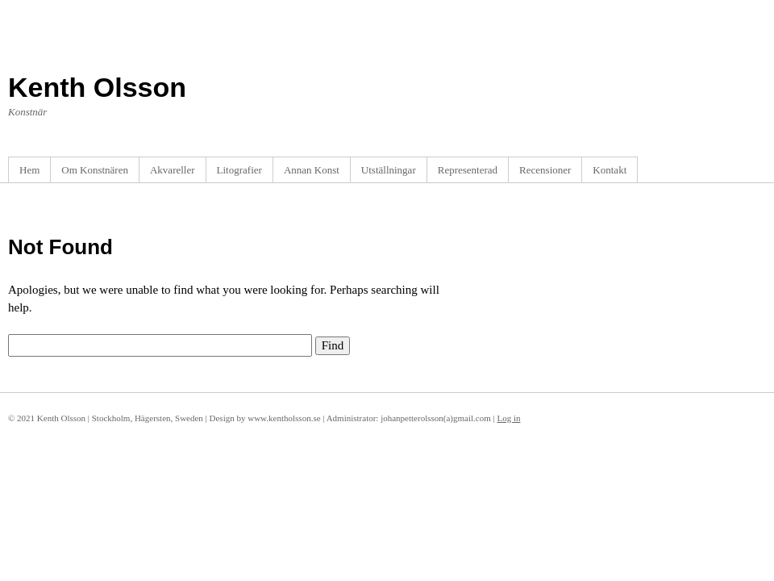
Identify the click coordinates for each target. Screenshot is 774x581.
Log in (508, 418)
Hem (29, 170)
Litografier (239, 170)
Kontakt (609, 170)
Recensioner (545, 170)
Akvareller (172, 170)
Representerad (467, 170)
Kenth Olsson (97, 87)
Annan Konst (311, 170)
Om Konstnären (94, 170)
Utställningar (388, 170)
